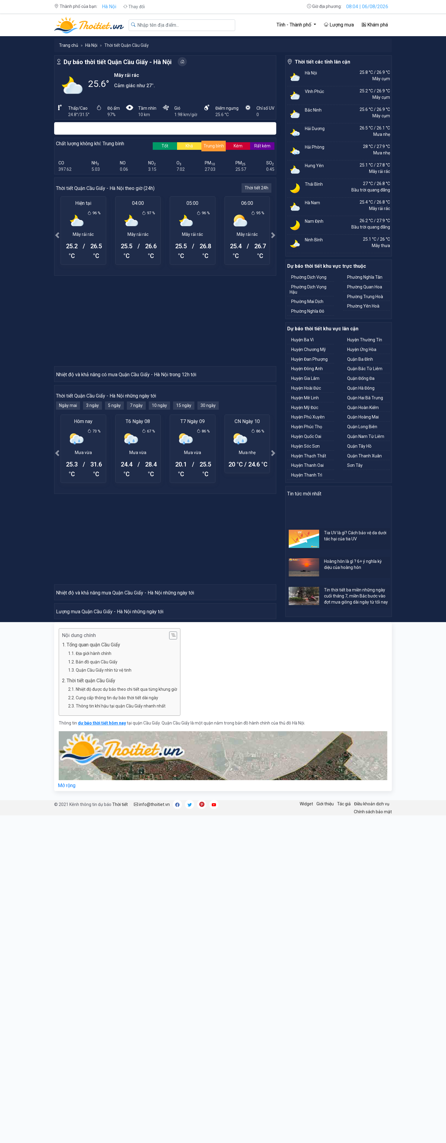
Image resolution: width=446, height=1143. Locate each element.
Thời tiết (120, 1131)
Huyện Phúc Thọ (306, 426)
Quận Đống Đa (361, 378)
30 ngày (208, 514)
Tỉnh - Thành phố (294, 25)
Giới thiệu (325, 1131)
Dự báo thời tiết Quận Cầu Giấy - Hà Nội (118, 62)
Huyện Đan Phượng (309, 359)
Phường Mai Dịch (307, 301)
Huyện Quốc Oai (306, 436)
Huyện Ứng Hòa (361, 349)
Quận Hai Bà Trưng (365, 397)
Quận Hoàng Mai (363, 417)
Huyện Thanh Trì (306, 475)
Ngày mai (68, 514)
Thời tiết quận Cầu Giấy (91, 1008)
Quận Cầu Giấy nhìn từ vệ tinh (103, 997)
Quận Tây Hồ (359, 446)
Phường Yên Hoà (363, 306)
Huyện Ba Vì (302, 339)
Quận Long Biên (362, 426)
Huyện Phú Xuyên (308, 417)
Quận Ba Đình (360, 359)
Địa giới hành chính (93, 980)
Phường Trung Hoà (365, 296)
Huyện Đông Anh (307, 368)
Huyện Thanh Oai (307, 465)
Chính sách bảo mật (373, 1139)
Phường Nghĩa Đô (307, 311)
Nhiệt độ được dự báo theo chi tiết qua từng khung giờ (126, 1016)
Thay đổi (134, 6)
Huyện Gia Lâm (305, 378)
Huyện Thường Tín (364, 339)
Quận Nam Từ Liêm (365, 436)
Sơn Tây (355, 465)
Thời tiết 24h (256, 187)
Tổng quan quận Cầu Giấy (93, 972)
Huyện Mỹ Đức (304, 407)
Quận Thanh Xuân (364, 455)
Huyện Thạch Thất (308, 455)
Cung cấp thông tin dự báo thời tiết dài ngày (117, 1025)
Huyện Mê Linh (305, 397)
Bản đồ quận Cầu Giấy (96, 989)
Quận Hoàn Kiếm (363, 407)
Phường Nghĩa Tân (364, 277)
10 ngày (159, 514)
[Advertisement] (165, 320)
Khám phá (375, 25)
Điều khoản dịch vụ (371, 1131)
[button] (57, 235)
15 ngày (183, 514)
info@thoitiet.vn (152, 1131)
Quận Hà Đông (361, 388)
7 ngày (136, 514)
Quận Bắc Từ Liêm (364, 368)
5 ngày (114, 514)
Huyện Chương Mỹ (308, 349)
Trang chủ (68, 45)
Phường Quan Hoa (364, 286)
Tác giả (344, 1131)
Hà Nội (109, 6)
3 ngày (92, 514)
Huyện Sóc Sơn (305, 446)
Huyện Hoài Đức (306, 388)
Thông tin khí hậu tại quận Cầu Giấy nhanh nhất (121, 1033)
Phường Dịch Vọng (308, 277)
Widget (306, 1131)
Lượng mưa (339, 25)
